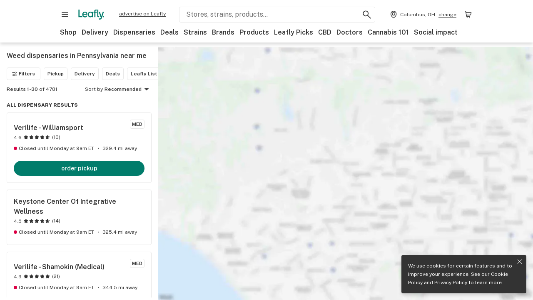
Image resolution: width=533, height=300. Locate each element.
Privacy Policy (450, 282)
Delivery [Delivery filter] (85, 74)
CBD (324, 32)
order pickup (79, 168)
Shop (68, 32)
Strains (195, 32)
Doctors (349, 32)
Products (254, 32)
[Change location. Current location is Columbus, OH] (422, 15)
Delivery (95, 32)
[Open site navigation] (65, 15)
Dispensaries (134, 32)
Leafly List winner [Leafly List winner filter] (152, 74)
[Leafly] (91, 15)
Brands (223, 32)
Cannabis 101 (388, 32)
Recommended (128, 89)
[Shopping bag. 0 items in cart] (468, 15)
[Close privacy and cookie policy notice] (519, 261)
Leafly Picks (293, 32)
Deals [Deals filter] (113, 74)
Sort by (94, 89)
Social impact (436, 32)
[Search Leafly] (277, 14)
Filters (23, 74)
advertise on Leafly (142, 14)
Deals (169, 32)
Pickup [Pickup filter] (55, 74)
